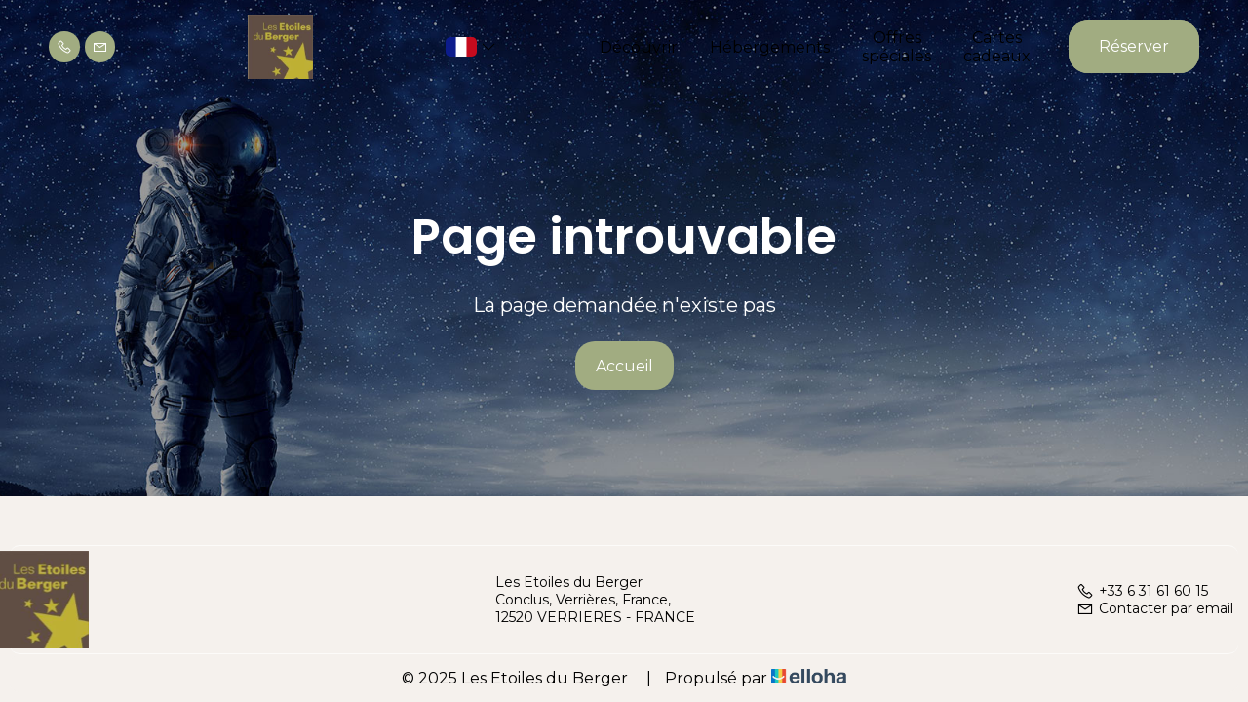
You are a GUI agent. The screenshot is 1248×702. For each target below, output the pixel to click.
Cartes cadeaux (997, 46)
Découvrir (639, 47)
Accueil (624, 366)
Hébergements (770, 47)
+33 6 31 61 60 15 (1142, 591)
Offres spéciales (896, 46)
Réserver (1134, 46)
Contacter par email (1154, 608)
